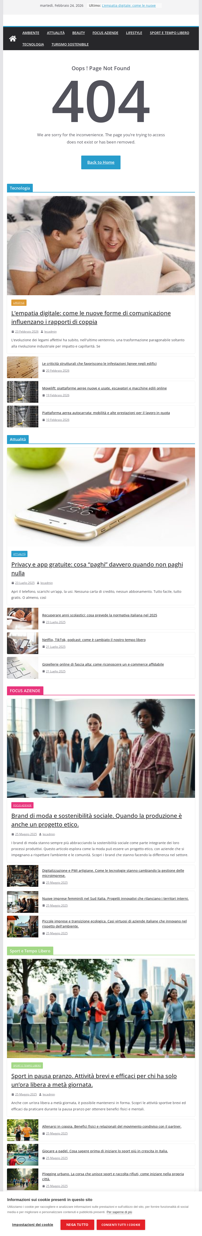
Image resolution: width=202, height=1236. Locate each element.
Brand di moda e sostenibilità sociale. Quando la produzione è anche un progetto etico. (96, 820)
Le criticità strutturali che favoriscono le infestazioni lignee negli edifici (99, 363)
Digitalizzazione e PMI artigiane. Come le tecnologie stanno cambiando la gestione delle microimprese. (113, 873)
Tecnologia (33, 44)
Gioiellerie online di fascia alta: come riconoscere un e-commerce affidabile (103, 664)
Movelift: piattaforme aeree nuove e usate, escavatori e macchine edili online (104, 388)
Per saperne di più (119, 1212)
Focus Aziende (105, 32)
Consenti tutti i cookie (121, 1225)
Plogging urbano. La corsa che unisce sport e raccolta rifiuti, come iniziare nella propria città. (113, 1176)
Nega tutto (77, 1224)
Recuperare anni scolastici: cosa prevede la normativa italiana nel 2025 (99, 615)
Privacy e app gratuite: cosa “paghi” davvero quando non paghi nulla (97, 568)
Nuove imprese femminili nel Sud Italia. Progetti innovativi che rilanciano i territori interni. (115, 898)
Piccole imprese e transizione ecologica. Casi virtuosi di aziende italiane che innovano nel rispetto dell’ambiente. (114, 924)
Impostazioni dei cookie (32, 1224)
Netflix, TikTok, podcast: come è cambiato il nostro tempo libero (94, 639)
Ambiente (30, 32)
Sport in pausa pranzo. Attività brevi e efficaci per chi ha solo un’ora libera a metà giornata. (94, 1080)
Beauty (78, 32)
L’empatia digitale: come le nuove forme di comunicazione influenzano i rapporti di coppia (91, 317)
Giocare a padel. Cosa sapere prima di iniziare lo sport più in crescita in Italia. (105, 1151)
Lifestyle (134, 32)
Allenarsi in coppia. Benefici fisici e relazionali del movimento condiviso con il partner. (112, 1126)
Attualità (56, 32)
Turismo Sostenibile (70, 44)
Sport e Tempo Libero (169, 32)
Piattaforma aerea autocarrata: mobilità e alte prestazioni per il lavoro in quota (106, 412)
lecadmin (50, 331)
